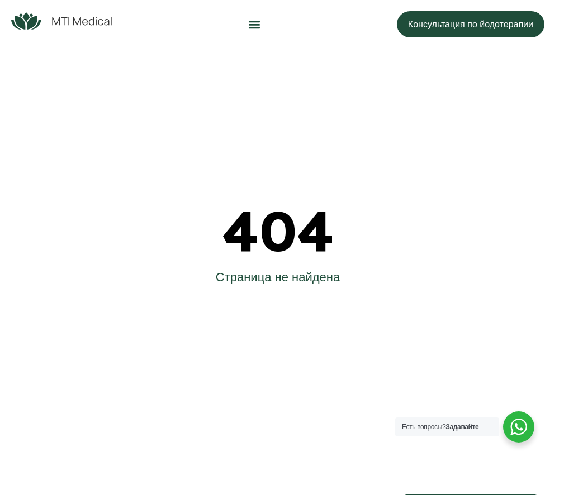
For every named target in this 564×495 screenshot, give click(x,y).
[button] (254, 24)
